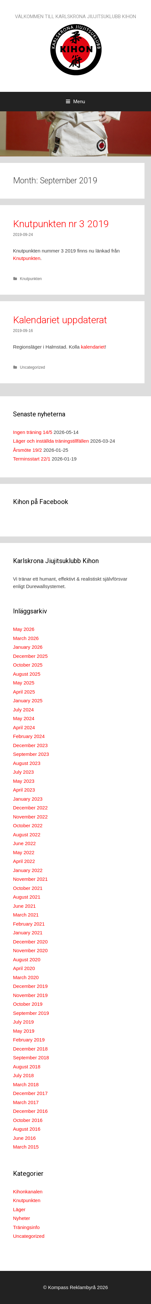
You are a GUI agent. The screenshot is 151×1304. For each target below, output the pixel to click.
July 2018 (23, 1075)
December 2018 (30, 1049)
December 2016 (30, 1111)
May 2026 (23, 629)
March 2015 (26, 1147)
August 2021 (26, 897)
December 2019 (30, 986)
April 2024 (24, 727)
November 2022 (30, 816)
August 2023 (26, 763)
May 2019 (23, 1031)
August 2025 (26, 674)
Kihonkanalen (28, 1191)
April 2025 (24, 692)
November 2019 (30, 995)
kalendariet (93, 347)
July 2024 (23, 709)
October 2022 (28, 825)
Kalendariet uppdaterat (60, 320)
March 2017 (26, 1102)
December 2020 (30, 941)
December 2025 (30, 656)
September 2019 (31, 1013)
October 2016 (28, 1120)
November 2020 (30, 950)
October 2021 (28, 888)
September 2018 (31, 1057)
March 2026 (26, 638)
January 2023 (28, 799)
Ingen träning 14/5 (32, 432)
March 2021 (26, 914)
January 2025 (28, 700)
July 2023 (23, 772)
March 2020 (26, 977)
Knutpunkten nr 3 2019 (61, 223)
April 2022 (24, 861)
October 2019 (28, 1004)
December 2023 (30, 745)
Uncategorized (32, 367)
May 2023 (23, 781)
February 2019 (29, 1039)
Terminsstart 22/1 (31, 458)
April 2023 (24, 790)
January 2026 (28, 647)
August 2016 (26, 1129)
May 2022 (23, 852)
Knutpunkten (26, 258)
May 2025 (23, 682)
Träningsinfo (26, 1227)
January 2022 (28, 870)
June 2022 (24, 843)
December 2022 (30, 807)
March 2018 (26, 1084)
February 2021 (29, 924)
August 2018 (26, 1066)
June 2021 (24, 906)
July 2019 (23, 1022)
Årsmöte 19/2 (27, 450)
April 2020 (24, 968)
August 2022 (26, 834)
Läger (19, 1209)
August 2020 (26, 959)
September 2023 (31, 754)
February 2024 (29, 736)
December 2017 (30, 1093)
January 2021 (28, 932)
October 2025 (28, 665)
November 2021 (30, 879)
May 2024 (23, 718)
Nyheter (21, 1218)
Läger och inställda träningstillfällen (51, 441)
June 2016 (24, 1138)
